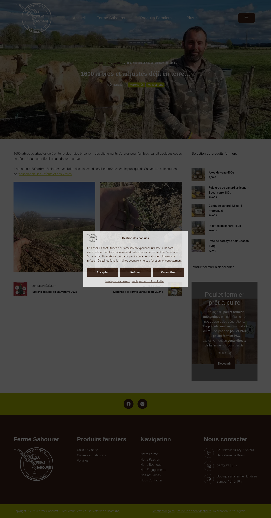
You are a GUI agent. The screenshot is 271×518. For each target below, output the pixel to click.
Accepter (102, 272)
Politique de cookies (117, 281)
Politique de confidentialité (148, 281)
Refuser (135, 272)
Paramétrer (168, 272)
